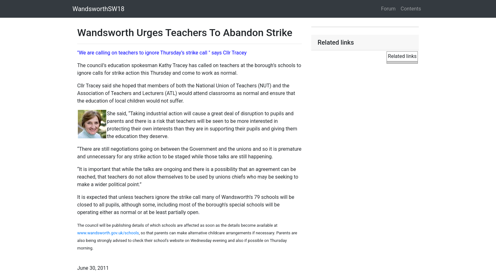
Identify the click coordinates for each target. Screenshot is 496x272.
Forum (388, 9)
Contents (411, 9)
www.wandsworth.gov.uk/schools (108, 233)
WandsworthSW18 (98, 9)
